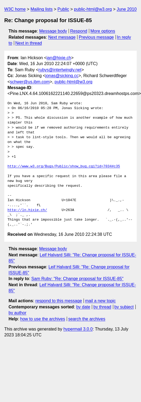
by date (83, 307)
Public (63, 9)
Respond (78, 31)
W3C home (15, 9)
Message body (53, 31)
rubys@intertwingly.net (59, 69)
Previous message (96, 37)
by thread (102, 307)
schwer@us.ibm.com (30, 81)
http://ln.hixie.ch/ (27, 210)
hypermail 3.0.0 (77, 329)
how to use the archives (42, 319)
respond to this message (58, 300)
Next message (62, 37)
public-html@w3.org (93, 9)
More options (103, 31)
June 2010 (127, 9)
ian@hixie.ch (58, 57)
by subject (124, 307)
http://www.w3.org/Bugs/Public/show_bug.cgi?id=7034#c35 (63, 166)
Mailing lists (41, 9)
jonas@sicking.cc (62, 75)
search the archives (86, 319)
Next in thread (28, 43)
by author (17, 313)
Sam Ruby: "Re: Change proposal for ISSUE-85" (77, 278)
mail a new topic (100, 300)
